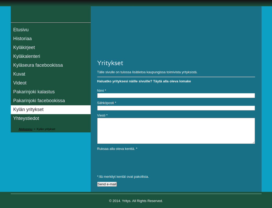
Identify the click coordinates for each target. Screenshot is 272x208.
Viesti (102, 115)
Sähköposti (106, 103)
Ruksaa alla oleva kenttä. (117, 149)
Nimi (101, 91)
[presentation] (137, 161)
